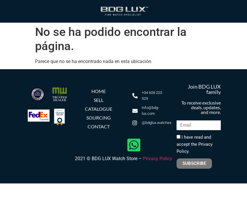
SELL (98, 100)
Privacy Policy (157, 158)
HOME (98, 91)
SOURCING (98, 117)
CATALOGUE (98, 109)
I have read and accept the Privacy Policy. (195, 144)
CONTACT (99, 126)
